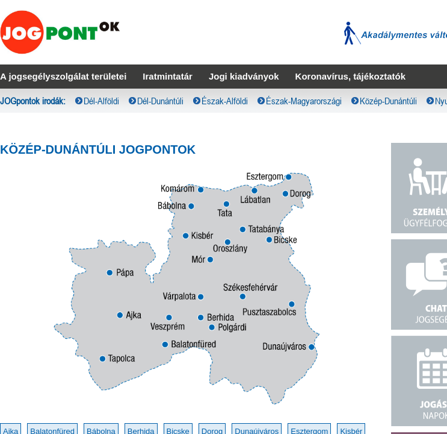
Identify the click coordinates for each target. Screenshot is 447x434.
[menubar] (223, 9)
